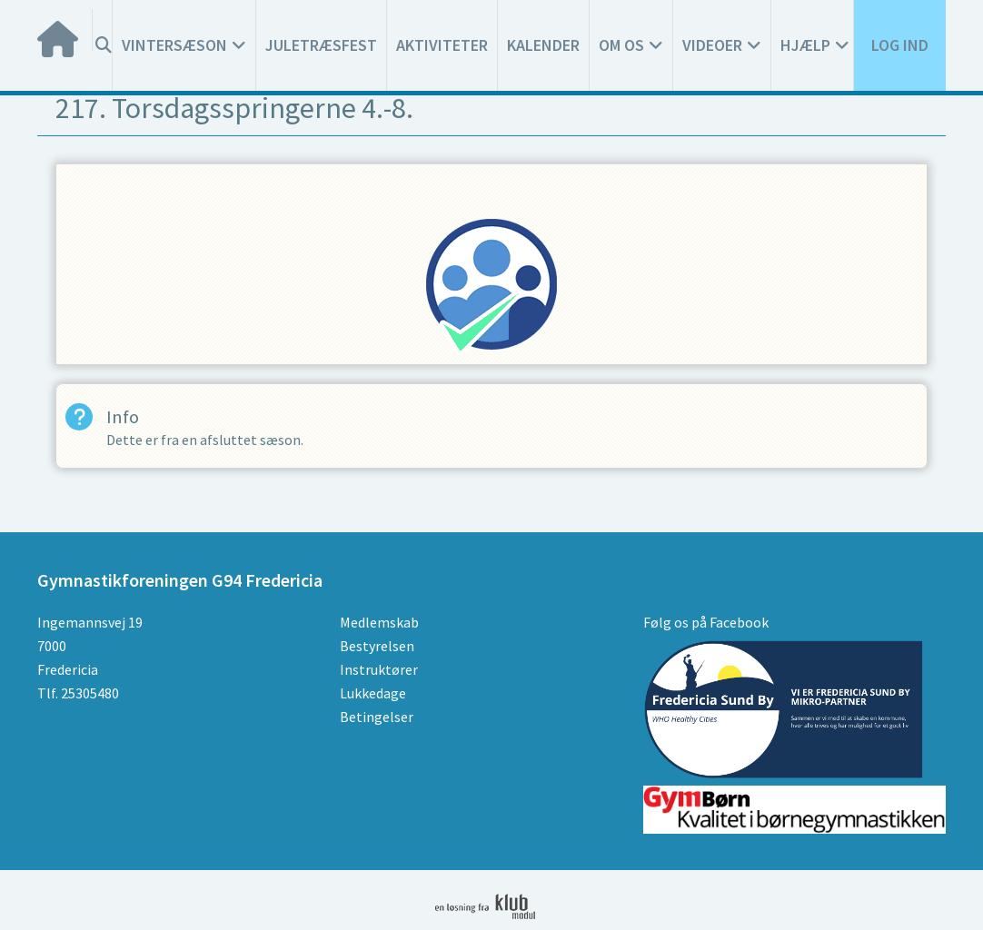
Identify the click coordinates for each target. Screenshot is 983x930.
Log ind (899, 45)
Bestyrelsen (377, 646)
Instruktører (379, 669)
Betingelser (376, 716)
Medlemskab (379, 622)
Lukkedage (373, 693)
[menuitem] (65, 30)
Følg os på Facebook (706, 622)
